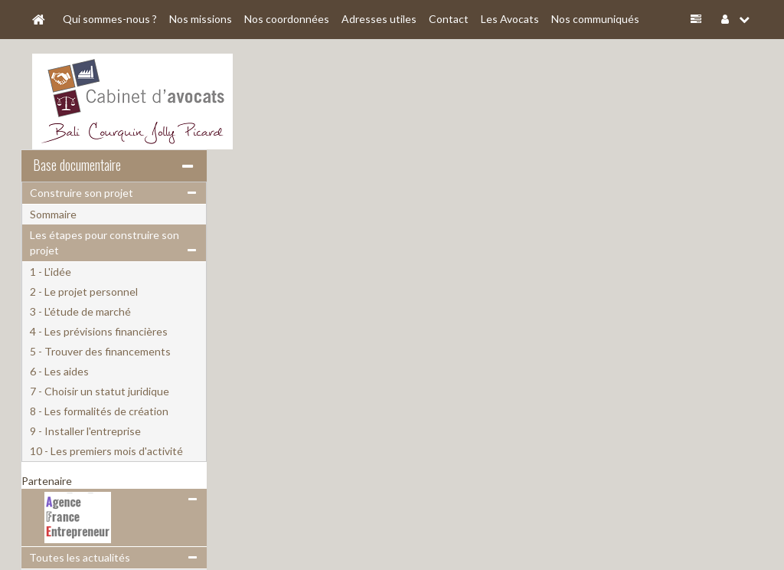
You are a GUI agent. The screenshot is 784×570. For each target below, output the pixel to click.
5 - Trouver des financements (100, 351)
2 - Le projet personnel (84, 291)
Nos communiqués (595, 18)
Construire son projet (81, 192)
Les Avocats (510, 18)
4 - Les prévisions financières (99, 331)
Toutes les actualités (79, 557)
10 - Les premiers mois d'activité (106, 450)
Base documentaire (77, 165)
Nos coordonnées (286, 18)
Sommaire (53, 214)
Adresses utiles (378, 18)
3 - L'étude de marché (80, 311)
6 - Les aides (59, 371)
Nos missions (200, 18)
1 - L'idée (50, 271)
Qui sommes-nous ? (110, 18)
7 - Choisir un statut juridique (99, 391)
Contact (449, 18)
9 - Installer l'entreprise (85, 430)
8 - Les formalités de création (99, 411)
